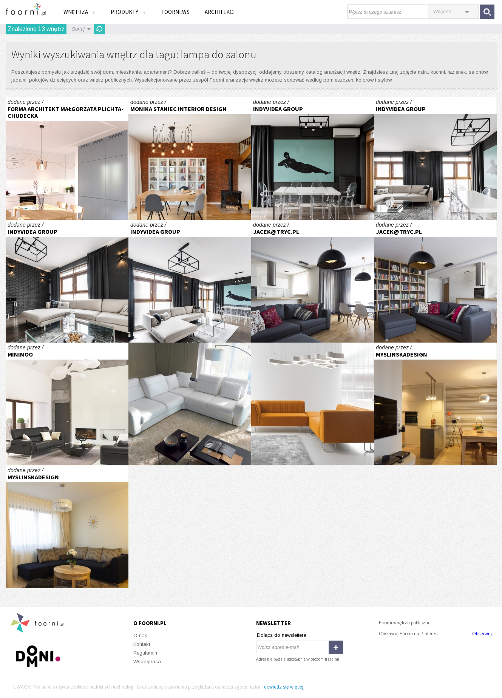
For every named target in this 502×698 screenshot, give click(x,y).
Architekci (220, 11)
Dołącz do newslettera (281, 635)
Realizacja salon (189, 158)
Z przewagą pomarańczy (312, 404)
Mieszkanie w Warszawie (312, 281)
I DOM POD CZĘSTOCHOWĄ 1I (67, 404)
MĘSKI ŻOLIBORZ (312, 158)
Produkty (128, 11)
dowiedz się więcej (283, 687)
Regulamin (145, 653)
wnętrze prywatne (435, 404)
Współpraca (147, 661)
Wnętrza (79, 11)
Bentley (189, 404)
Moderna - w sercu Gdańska (67, 158)
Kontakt (141, 644)
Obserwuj (482, 633)
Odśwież (99, 29)
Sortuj (78, 29)
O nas (140, 635)
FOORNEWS (175, 11)
